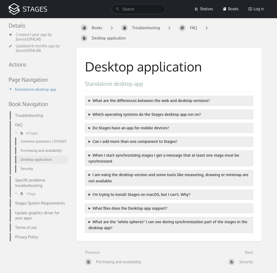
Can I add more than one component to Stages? (135, 141)
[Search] (118, 9)
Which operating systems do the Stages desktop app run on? (147, 114)
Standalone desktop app (35, 89)
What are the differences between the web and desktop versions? (151, 100)
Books (231, 8)
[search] (138, 9)
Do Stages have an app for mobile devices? (131, 128)
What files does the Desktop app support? (130, 208)
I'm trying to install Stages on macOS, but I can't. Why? (141, 194)
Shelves (203, 8)
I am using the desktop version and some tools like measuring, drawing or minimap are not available (168, 177)
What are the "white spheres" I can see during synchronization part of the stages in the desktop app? (167, 224)
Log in (256, 8)
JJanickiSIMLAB (28, 39)
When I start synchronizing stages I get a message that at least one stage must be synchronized (163, 158)
